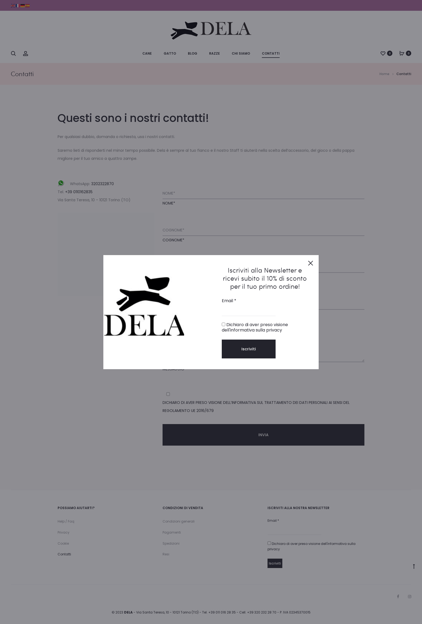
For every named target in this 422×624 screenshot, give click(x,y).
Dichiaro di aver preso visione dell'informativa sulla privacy (255, 327)
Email (229, 301)
